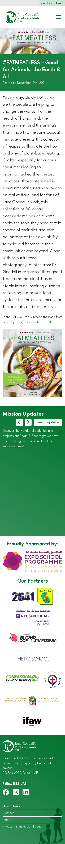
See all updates (48, 422)
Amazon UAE (44, 322)
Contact (8, 813)
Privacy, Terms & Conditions (22, 826)
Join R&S (46, 3)
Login (59, 3)
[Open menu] (56, 17)
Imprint (7, 819)
